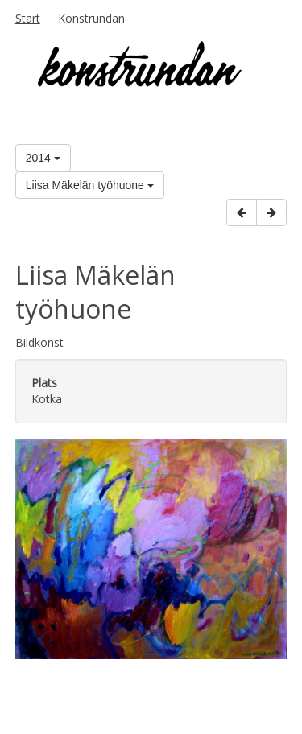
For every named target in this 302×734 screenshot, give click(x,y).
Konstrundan (91, 18)
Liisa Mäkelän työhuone (90, 185)
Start (27, 18)
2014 (43, 157)
